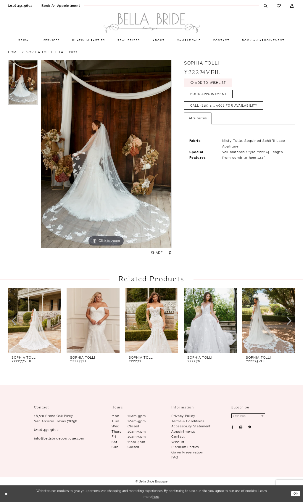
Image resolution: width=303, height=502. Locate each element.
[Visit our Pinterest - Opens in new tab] (249, 428)
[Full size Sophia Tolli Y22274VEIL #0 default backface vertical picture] (106, 154)
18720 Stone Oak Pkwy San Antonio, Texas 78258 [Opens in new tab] (55, 418)
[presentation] (34, 320)
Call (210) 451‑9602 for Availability (227, 108)
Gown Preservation (187, 452)
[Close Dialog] (7, 494)
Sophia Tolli (39, 52)
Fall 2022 (68, 52)
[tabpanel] (23, 84)
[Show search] (265, 5)
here (155, 497)
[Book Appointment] (60, 5)
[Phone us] (20, 5)
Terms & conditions (187, 421)
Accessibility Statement (190, 426)
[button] (292, 5)
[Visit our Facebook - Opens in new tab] (232, 428)
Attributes (198, 122)
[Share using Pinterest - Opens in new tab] (170, 253)
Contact (178, 436)
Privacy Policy (183, 416)
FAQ (174, 457)
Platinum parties (185, 447)
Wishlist (177, 442)
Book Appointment (210, 96)
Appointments (183, 431)
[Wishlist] (278, 5)
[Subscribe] (266, 416)
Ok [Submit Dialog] (295, 493)
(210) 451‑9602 (46, 430)
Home (13, 52)
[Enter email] (250, 416)
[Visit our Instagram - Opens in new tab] (241, 428)
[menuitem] (20, 5)
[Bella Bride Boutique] (151, 23)
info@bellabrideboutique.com (59, 438)
